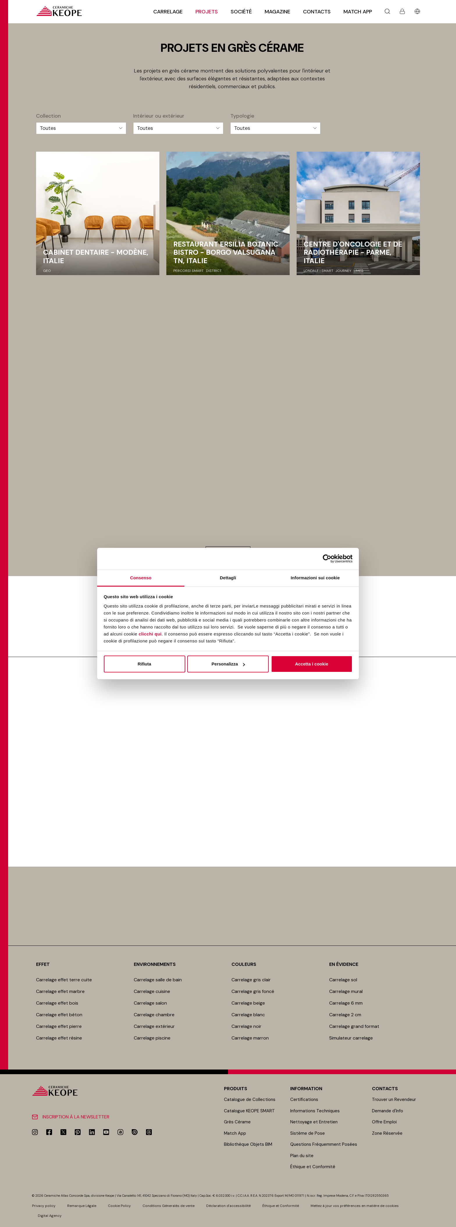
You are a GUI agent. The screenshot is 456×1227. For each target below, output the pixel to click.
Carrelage (168, 11)
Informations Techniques (315, 1111)
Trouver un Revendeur (394, 1099)
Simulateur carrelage (351, 1038)
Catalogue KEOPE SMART (249, 1111)
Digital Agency (50, 1215)
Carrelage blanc (248, 1015)
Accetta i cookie (311, 663)
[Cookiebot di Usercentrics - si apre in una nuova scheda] (327, 558)
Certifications (304, 1099)
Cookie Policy (119, 1205)
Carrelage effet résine (59, 1038)
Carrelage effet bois (57, 1003)
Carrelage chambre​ (154, 1015)
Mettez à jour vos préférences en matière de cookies (355, 1205)
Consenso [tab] (140, 577)
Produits (235, 1089)
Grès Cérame (237, 1122)
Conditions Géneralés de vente (168, 1205)
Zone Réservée (387, 1133)
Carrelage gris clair (251, 980)
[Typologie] (275, 128)
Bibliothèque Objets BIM (248, 1144)
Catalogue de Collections (249, 1099)
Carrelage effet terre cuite (64, 980)
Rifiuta (144, 663)
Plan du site (302, 1156)
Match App (357, 11)
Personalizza (228, 663)
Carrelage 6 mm (346, 1003)
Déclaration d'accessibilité (228, 1205)
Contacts (317, 11)
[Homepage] (59, 11)
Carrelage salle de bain (158, 980)
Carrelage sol (343, 980)
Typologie (242, 116)
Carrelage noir (246, 1026)
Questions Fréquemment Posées (323, 1144)
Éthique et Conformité (312, 1167)
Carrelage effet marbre (60, 991)
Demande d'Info (387, 1111)
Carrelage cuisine (152, 991)
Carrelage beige (248, 1003)
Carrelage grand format (354, 1026)
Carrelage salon (150, 1003)
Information (306, 1089)
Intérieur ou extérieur (158, 116)
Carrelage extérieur (154, 1026)
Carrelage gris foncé (252, 991)
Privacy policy (44, 1205)
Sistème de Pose (307, 1133)
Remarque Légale (81, 1205)
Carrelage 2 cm (345, 1015)
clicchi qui (150, 633)
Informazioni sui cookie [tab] (315, 577)
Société (241, 11)
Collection (48, 116)
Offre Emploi (384, 1122)
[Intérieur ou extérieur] (178, 128)
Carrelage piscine (152, 1038)
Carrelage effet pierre (59, 1026)
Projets (206, 11)
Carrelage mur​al (346, 991)
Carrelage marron (250, 1038)
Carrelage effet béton (59, 1015)
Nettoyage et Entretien (314, 1122)
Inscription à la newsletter (75, 1117)
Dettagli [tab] (228, 577)
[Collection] (81, 128)
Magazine (277, 11)
